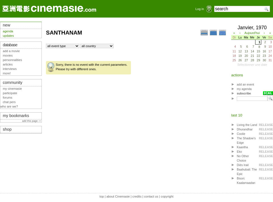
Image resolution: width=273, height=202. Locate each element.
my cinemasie (12, 88)
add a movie (11, 51)
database (10, 45)
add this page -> (32, 121)
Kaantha (242, 147)
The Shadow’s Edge (246, 140)
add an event (245, 84)
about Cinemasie (118, 196)
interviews (10, 68)
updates (8, 35)
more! (7, 73)
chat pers (9, 102)
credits (137, 196)
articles (8, 64)
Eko (239, 151)
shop (7, 129)
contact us (151, 196)
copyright (167, 196)
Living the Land (247, 124)
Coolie (241, 133)
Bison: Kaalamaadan (246, 180)
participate (10, 93)
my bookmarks (16, 115)
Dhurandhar (245, 129)
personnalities (12, 60)
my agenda (244, 89)
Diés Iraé (243, 165)
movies (8, 55)
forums (7, 97)
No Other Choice (243, 158)
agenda (8, 31)
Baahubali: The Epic (247, 172)
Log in (200, 9)
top (101, 196)
